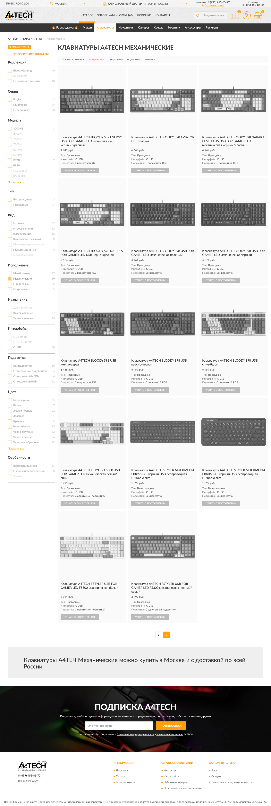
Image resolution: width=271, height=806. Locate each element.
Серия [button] (13, 91)
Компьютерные (23, 313)
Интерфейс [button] (17, 329)
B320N (17, 155)
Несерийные (21, 110)
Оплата (120, 776)
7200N (17, 144)
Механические (22, 278)
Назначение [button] (18, 299)
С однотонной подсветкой (30, 371)
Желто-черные (22, 410)
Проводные (20, 205)
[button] (213, 5)
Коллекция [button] (17, 62)
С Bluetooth (20, 337)
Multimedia (20, 105)
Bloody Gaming (22, 70)
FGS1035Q (20, 171)
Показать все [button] (16, 182)
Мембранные (21, 273)
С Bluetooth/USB (23, 342)
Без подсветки (22, 366)
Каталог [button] (87, 15)
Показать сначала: (73, 59)
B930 (16, 165)
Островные (20, 289)
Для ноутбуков (22, 307)
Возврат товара (125, 782)
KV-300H (19, 176)
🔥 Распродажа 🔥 (65, 27)
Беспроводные (22, 199)
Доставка (122, 770)
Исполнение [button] (18, 265)
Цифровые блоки (24, 255)
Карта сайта (171, 776)
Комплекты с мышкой (27, 239)
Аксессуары (193, 27)
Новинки (144, 15)
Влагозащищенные (25, 466)
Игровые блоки (23, 228)
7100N (17, 139)
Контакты (162, 15)
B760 (16, 160)
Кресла (159, 27)
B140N (17, 149)
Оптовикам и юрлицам (115, 15)
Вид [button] (11, 215)
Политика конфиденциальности (231, 782)
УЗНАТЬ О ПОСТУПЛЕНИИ (79, 170)
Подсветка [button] (17, 358)
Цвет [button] (12, 392)
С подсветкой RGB (25, 381)
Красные (18, 421)
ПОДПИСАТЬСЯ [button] (171, 726)
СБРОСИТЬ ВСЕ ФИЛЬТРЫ (31, 54)
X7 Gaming (20, 76)
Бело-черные (21, 400)
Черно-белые (21, 426)
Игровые (18, 223)
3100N (17, 134)
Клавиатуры (105, 27)
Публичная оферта (175, 782)
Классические (22, 234)
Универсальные (23, 318)
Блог (214, 770)
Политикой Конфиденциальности (135, 734)
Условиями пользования (170, 734)
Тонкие (17, 476)
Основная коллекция (26, 81)
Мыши (87, 27)
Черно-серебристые (25, 442)
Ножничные (21, 284)
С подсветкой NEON (26, 376)
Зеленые (18, 416)
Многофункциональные (28, 244)
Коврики (174, 27)
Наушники (125, 27)
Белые (17, 405)
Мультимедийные (24, 249)
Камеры (143, 27)
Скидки (216, 776)
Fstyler (17, 99)
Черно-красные (23, 437)
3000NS (18, 128)
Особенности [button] (19, 457)
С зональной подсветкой (29, 471)
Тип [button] (11, 191)
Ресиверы (212, 27)
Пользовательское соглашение (183, 788)
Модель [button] (14, 120)
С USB (17, 347)
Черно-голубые (23, 432)
